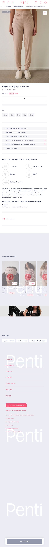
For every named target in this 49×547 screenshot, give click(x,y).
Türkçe (8, 396)
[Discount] (13, 2)
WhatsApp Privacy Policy (14, 432)
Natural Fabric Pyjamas (38, 341)
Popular (9, 359)
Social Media (10, 383)
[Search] (8, 2)
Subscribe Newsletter (17, 405)
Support (9, 377)
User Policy (9, 425)
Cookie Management (12, 428)
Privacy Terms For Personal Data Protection (20, 415)
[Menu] (3, 2)
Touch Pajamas (22, 341)
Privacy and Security (12, 422)
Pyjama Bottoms (18, 6)
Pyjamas (8, 6)
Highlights (10, 365)
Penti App (9, 389)
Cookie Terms (10, 418)
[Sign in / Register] (40, 2)
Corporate (9, 371)
